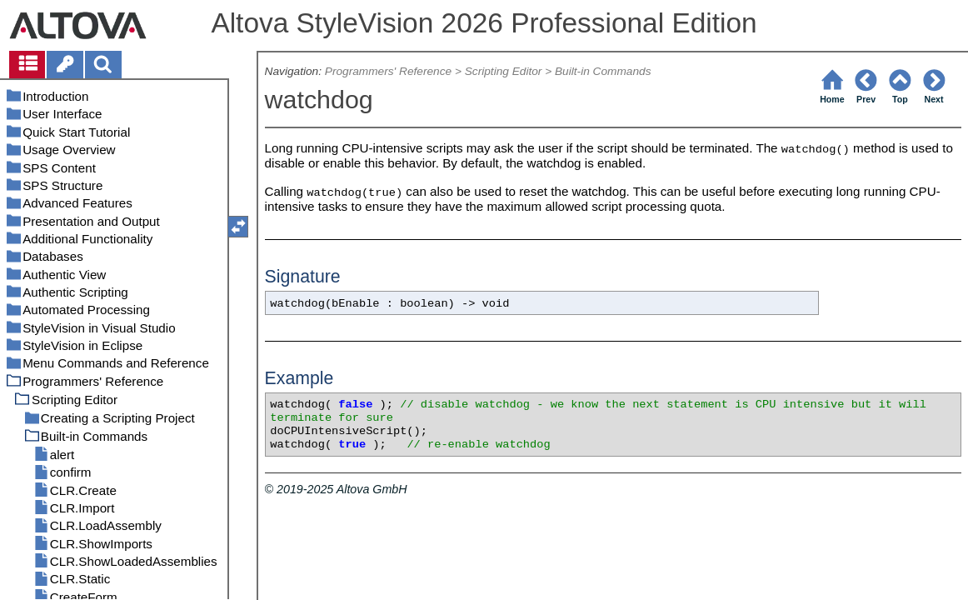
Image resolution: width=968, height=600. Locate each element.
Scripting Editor (503, 71)
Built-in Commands (603, 71)
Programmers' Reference (388, 71)
